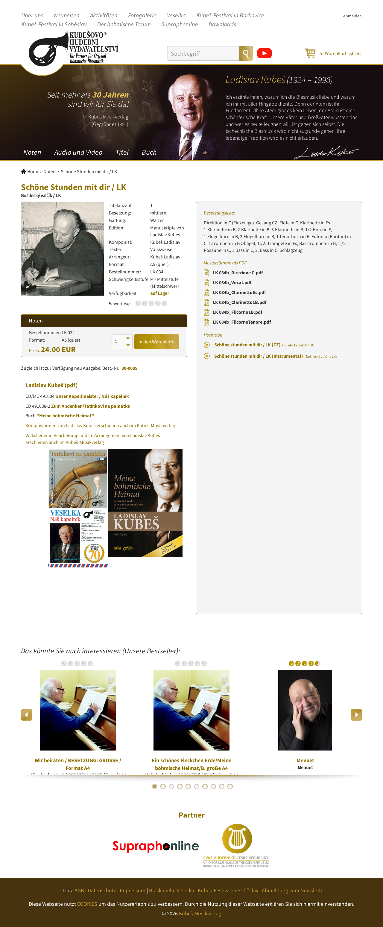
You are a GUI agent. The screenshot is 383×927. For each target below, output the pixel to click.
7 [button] (205, 786)
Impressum (132, 890)
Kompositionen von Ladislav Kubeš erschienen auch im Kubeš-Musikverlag (100, 425)
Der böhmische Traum (124, 24)
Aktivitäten (104, 15)
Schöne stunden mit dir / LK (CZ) (264, 345)
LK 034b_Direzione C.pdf (238, 272)
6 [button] (196, 786)
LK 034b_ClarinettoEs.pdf (239, 292)
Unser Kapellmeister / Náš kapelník (92, 396)
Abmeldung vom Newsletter (293, 890)
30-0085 (129, 368)
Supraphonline (179, 24)
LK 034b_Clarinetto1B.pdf (239, 302)
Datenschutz (102, 890)
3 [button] (171, 786)
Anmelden (352, 16)
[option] (78, 714)
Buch (149, 152)
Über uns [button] (32, 15)
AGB (79, 890)
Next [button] (356, 715)
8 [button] (213, 786)
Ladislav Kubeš (44, 385)
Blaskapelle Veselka (171, 890)
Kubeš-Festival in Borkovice (230, 15)
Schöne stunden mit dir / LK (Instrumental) (275, 356)
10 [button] (230, 786)
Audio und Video (78, 152)
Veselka (176, 15)
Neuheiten (67, 15)
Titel (122, 152)
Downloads (222, 24)
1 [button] (154, 786)
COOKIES (87, 903)
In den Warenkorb (157, 342)
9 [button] (222, 786)
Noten (32, 152)
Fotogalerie (142, 15)
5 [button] (188, 786)
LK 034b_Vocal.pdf (232, 282)
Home (33, 171)
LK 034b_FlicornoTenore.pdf (242, 322)
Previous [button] (27, 715)
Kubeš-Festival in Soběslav (54, 24)
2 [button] (163, 786)
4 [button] (180, 786)
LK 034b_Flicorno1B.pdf (237, 312)
